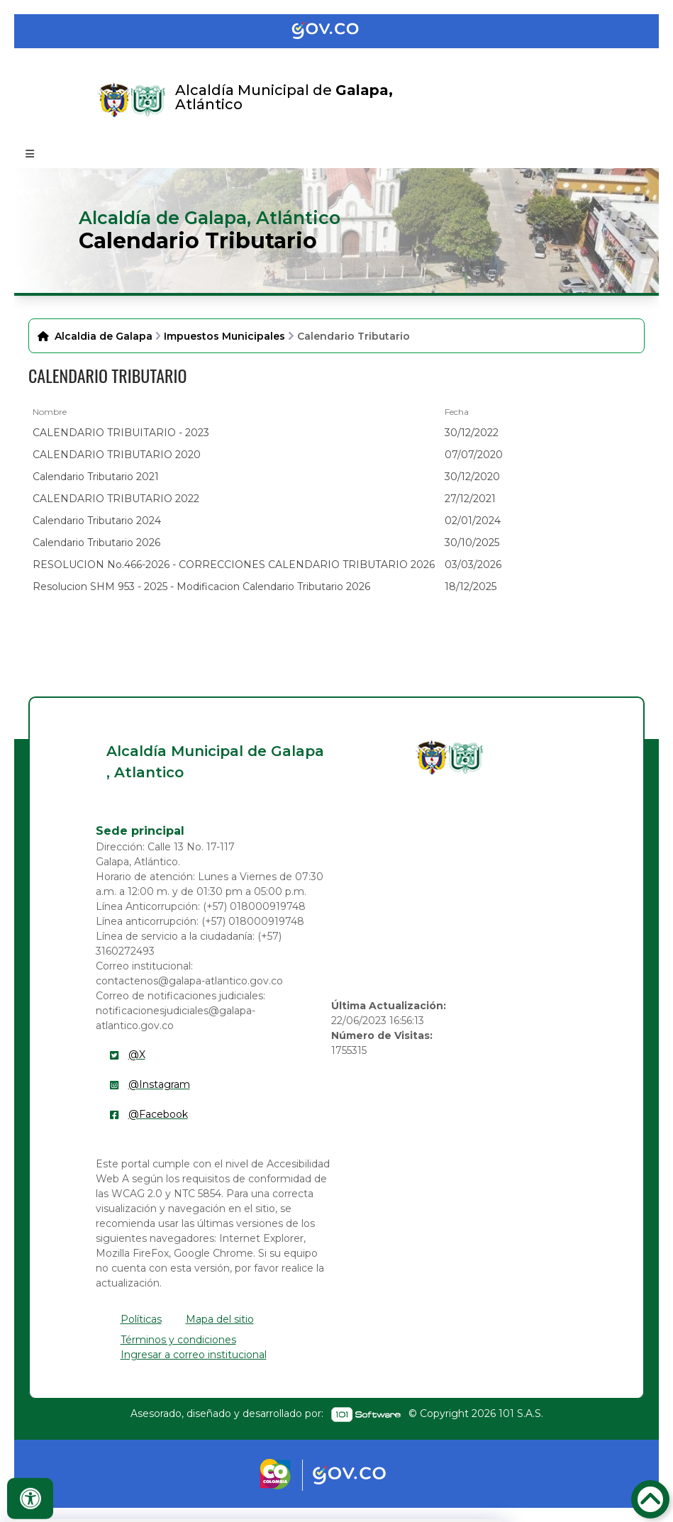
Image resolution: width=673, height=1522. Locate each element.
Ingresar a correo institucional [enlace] (194, 1354)
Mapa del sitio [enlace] (220, 1319)
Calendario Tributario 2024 (97, 520)
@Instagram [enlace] (159, 1084)
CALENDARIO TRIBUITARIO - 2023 (121, 432)
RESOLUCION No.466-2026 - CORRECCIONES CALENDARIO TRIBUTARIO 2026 (234, 564)
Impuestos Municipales (224, 336)
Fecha (457, 411)
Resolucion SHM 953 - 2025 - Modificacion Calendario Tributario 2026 (201, 586)
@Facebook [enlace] (158, 1114)
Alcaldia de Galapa (103, 336)
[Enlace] (114, 100)
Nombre (50, 411)
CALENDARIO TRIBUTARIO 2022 (116, 498)
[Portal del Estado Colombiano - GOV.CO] (337, 31)
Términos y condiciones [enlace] (178, 1339)
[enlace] (432, 757)
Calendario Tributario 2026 (96, 542)
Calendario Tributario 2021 (96, 476)
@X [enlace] (136, 1054)
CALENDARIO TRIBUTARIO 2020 (117, 454)
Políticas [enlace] (141, 1319)
